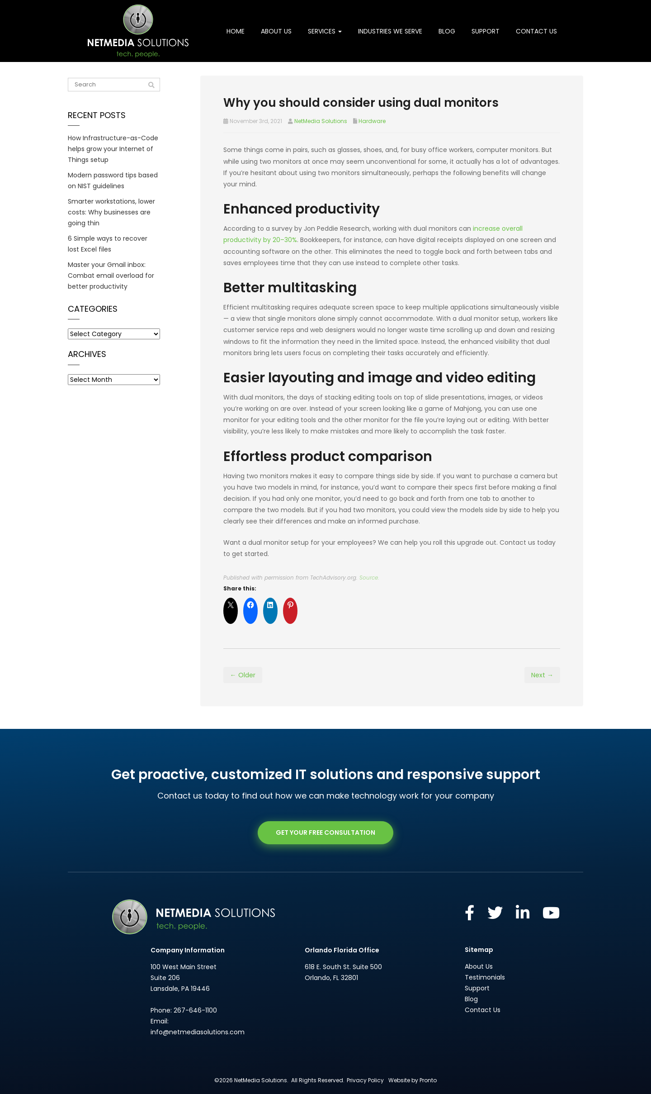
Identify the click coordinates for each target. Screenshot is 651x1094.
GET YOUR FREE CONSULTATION (325, 832)
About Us (276, 31)
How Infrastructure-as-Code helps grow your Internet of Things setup (113, 148)
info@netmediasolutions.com (198, 1032)
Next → (542, 675)
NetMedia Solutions (320, 121)
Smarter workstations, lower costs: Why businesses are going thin (111, 212)
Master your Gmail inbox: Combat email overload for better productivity (111, 275)
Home (235, 31)
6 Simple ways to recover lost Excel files (107, 244)
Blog (447, 31)
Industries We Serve (390, 31)
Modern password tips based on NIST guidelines (113, 180)
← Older (242, 675)
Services (325, 31)
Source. (369, 577)
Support (486, 31)
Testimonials (485, 977)
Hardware (372, 121)
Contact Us (536, 31)
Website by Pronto (412, 1080)
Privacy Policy (365, 1080)
